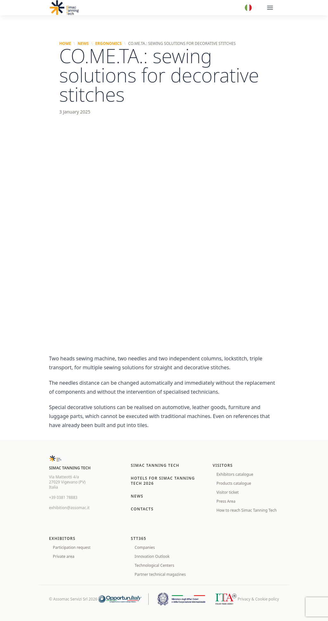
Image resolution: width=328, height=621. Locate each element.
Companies (145, 547)
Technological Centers (154, 565)
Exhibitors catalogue (235, 474)
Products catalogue (234, 483)
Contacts (142, 509)
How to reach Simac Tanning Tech (247, 510)
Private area (63, 556)
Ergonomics (108, 43)
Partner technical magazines (160, 574)
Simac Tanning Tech (155, 465)
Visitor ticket (228, 492)
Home (65, 43)
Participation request (72, 547)
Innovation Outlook (152, 556)
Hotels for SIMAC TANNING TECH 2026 (163, 480)
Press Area (226, 501)
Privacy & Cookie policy (258, 599)
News (83, 43)
